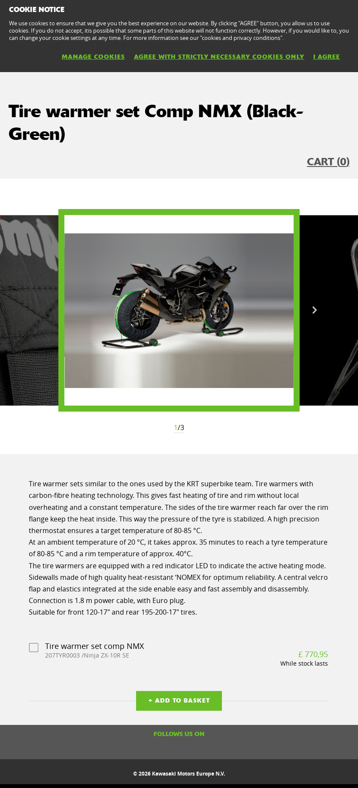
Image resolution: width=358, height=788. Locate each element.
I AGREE (326, 57)
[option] (179, 310)
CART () (328, 162)
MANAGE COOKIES (93, 57)
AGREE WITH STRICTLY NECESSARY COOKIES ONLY (219, 57)
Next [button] (314, 310)
